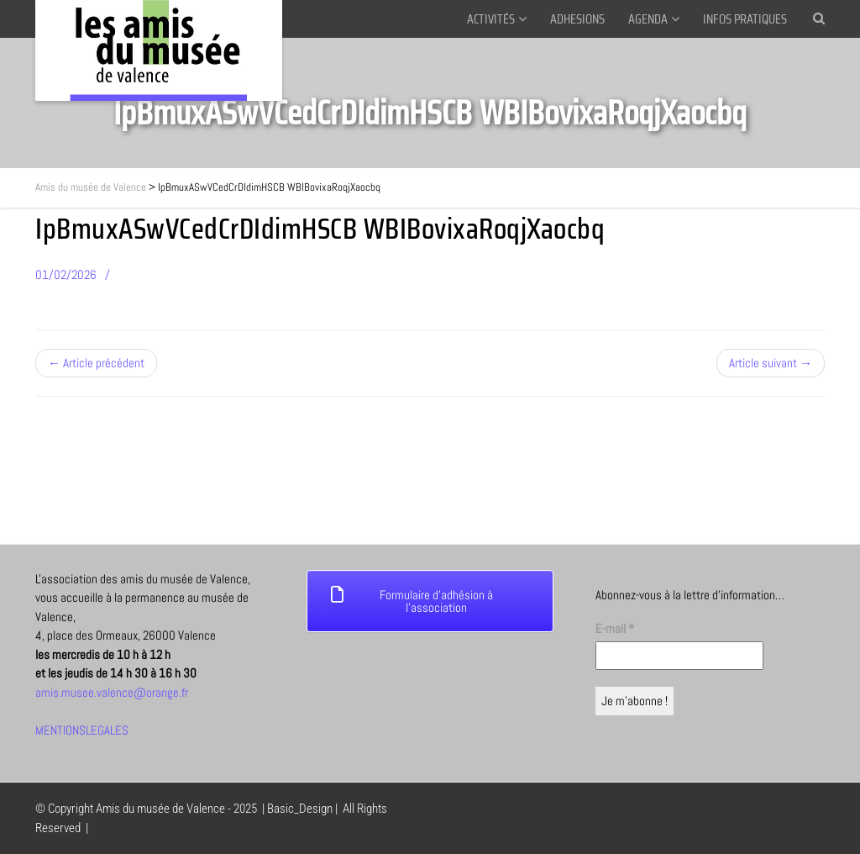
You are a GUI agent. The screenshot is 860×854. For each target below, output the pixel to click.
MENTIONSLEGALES (81, 730)
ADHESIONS (577, 18)
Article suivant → (770, 363)
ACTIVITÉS (491, 18)
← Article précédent (96, 363)
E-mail (614, 628)
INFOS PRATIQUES (745, 18)
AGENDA (648, 18)
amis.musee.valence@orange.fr (111, 692)
